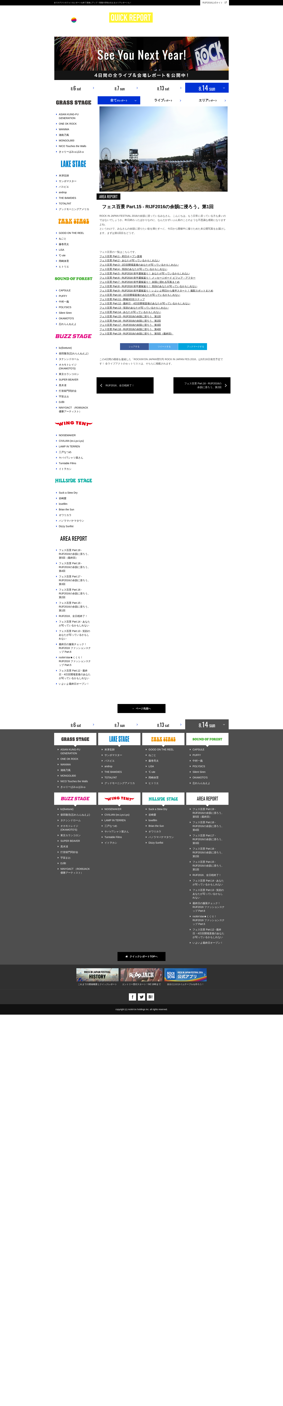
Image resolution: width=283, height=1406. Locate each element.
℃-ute (62, 255)
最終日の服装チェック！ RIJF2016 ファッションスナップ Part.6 (75, 648)
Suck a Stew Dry (68, 492)
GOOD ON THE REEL (71, 233)
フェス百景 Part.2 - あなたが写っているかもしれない (129, 951)
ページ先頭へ (141, 1099)
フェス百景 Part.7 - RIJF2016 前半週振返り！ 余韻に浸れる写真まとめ (139, 972)
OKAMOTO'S (66, 318)
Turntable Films (67, 463)
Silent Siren (65, 312)
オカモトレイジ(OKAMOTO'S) (68, 366)
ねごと (62, 238)
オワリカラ (65, 515)
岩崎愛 (62, 498)
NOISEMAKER (67, 435)
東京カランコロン (69, 374)
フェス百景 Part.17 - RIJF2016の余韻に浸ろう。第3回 (74, 580)
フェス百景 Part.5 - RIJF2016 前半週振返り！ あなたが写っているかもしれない (144, 964)
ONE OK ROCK (68, 123)
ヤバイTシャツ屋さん (71, 457)
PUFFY (63, 296)
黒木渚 (62, 385)
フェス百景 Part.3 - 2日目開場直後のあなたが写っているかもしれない (139, 955)
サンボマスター (68, 181)
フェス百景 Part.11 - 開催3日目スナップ (122, 990)
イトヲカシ (65, 468)
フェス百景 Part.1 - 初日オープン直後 (120, 947)
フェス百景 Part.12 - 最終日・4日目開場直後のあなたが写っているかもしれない (75, 674)
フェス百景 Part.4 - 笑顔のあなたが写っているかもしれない (133, 959)
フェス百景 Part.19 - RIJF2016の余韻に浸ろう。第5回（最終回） (74, 554)
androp (63, 192)
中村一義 (64, 301)
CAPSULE (65, 290)
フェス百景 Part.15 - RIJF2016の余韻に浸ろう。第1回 (74, 606)
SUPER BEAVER (68, 379)
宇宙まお (64, 396)
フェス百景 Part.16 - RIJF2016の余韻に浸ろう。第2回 (74, 593)
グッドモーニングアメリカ (74, 209)
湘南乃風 (64, 134)
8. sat (76, 88)
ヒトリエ (64, 266)
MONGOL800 (66, 140)
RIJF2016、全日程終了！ (73, 616)
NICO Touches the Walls (72, 146)
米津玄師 (64, 175)
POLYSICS (65, 307)
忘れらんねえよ (68, 324)
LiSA (61, 249)
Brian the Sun (66, 509)
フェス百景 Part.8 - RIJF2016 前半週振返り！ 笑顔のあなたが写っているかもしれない (148, 977)
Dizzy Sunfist (66, 526)
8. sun (120, 88)
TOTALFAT (65, 203)
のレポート (119, 100)
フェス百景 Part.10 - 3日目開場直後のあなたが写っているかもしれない (139, 985)
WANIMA (64, 129)
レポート (163, 100)
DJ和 (61, 402)
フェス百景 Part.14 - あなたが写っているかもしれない (74, 623)
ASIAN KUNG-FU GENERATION (69, 116)
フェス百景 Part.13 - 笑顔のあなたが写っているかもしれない (74, 635)
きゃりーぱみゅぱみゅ (71, 151)
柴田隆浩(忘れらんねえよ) (73, 353)
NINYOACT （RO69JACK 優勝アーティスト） (73, 409)
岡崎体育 (64, 261)
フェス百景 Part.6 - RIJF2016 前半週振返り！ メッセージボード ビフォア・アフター (147, 968)
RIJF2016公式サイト (215, 2)
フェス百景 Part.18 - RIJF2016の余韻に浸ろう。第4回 (74, 567)
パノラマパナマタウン (71, 520)
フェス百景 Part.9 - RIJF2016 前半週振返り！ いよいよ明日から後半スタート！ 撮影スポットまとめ (156, 981)
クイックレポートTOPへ (141, 1347)
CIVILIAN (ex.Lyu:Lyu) (71, 440)
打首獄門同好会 (68, 390)
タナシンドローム (69, 359)
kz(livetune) (65, 347)
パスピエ (64, 186)
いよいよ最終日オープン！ (74, 683)
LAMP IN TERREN (69, 446)
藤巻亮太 (64, 244)
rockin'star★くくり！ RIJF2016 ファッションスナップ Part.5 (75, 661)
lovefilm (63, 503)
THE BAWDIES (67, 197)
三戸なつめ (65, 452)
